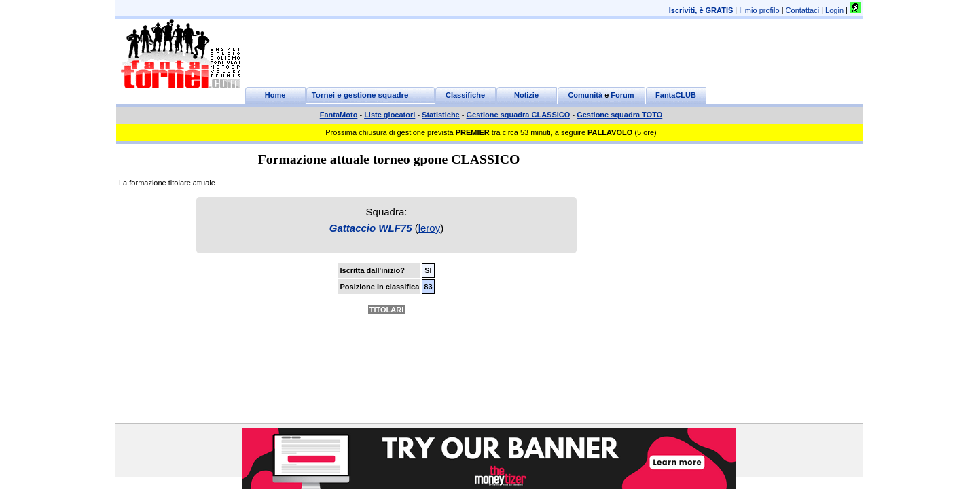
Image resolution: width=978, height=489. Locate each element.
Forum (622, 95)
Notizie (526, 95)
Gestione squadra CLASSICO (518, 115)
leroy (429, 228)
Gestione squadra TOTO (619, 115)
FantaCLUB (675, 95)
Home (275, 95)
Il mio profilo (759, 10)
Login (834, 10)
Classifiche (465, 95)
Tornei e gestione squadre (360, 95)
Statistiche (441, 115)
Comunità (585, 95)
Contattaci (803, 10)
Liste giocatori (389, 115)
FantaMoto (339, 115)
